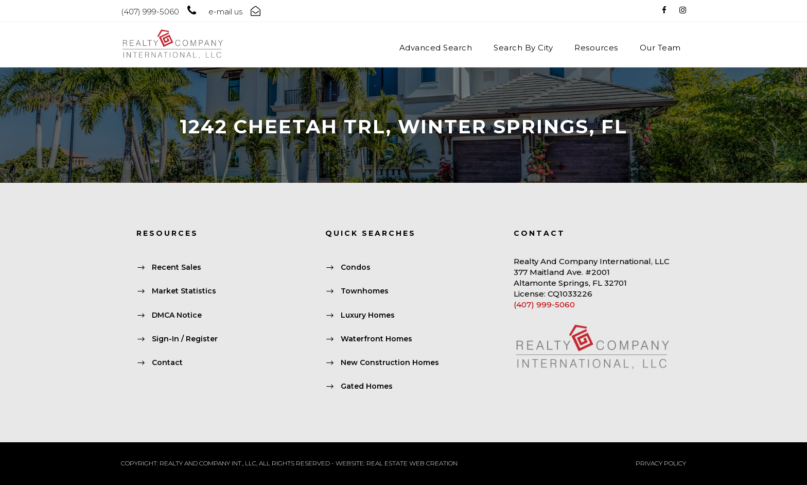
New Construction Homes (390, 362)
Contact (167, 362)
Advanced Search (435, 48)
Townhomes (365, 291)
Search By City (523, 48)
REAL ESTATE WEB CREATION (412, 463)
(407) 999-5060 (544, 304)
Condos (356, 267)
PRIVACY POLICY (661, 463)
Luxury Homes (368, 315)
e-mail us (225, 11)
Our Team (660, 48)
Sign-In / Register (185, 338)
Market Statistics (184, 291)
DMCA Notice (177, 315)
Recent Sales (176, 267)
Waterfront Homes (376, 338)
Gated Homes (367, 386)
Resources (596, 48)
